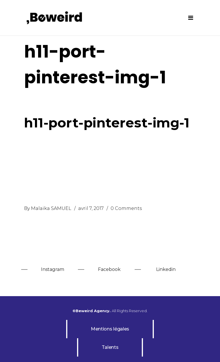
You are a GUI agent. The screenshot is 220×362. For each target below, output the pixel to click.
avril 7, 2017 (91, 208)
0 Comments (126, 208)
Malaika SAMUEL (51, 208)
